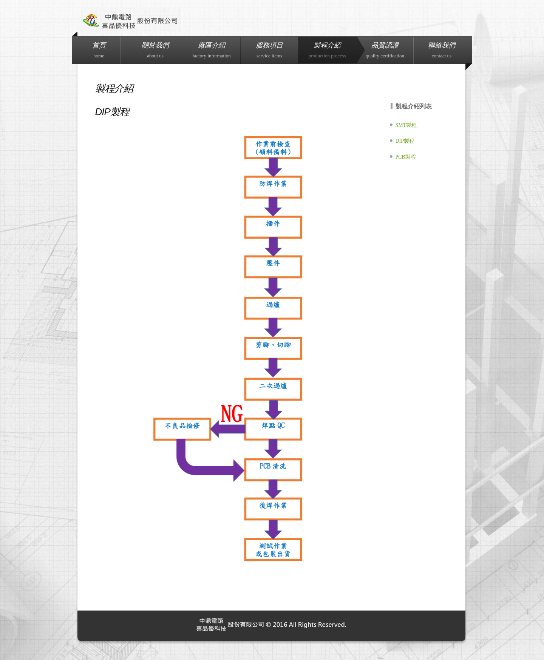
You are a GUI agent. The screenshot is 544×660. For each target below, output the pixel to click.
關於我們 (155, 50)
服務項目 (269, 50)
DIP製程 (405, 141)
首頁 (99, 50)
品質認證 (385, 50)
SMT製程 (406, 125)
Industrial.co (131, 20)
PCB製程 (406, 157)
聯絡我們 (441, 50)
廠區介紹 (211, 50)
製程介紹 (327, 50)
